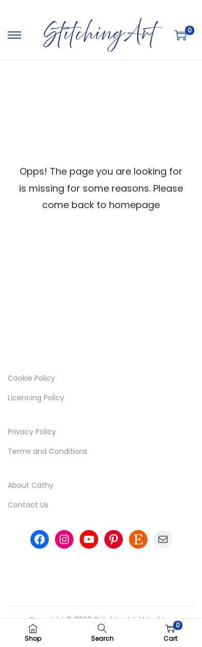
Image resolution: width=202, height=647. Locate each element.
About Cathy (30, 485)
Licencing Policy (36, 398)
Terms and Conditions (47, 451)
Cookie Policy (31, 378)
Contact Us (28, 505)
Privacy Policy (32, 432)
